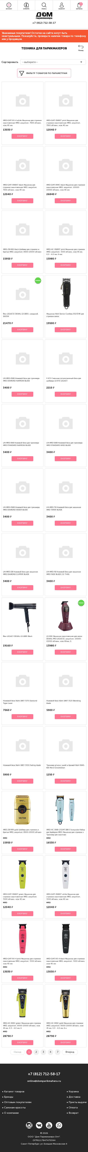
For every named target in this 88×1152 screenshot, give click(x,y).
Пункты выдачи (78, 1102)
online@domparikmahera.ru (44, 1081)
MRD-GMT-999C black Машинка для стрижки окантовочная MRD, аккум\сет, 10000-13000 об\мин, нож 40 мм (65, 187)
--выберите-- (30, 62)
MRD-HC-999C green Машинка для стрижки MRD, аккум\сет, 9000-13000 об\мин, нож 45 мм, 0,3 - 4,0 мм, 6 (22, 1025)
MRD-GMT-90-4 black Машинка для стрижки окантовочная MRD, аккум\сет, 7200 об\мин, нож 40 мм (65, 961)
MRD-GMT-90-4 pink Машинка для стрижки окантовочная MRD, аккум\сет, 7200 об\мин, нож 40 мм (22, 961)
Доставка (74, 1096)
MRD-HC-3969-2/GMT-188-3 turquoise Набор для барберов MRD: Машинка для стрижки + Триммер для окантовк (65, 832)
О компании (11, 1112)
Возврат (74, 1112)
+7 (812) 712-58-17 (44, 22)
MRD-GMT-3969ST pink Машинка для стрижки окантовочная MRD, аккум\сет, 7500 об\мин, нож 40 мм (63, 122)
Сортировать (9, 62)
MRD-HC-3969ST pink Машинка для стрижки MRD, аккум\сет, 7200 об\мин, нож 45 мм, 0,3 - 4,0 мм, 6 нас (65, 251)
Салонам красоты (15, 1107)
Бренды (8, 1096)
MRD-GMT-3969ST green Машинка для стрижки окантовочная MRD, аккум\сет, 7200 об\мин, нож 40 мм (20, 896)
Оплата (73, 1107)
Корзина (74, 1091)
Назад (80, 50)
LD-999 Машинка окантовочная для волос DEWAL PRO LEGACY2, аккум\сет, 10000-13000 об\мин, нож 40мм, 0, (64, 638)
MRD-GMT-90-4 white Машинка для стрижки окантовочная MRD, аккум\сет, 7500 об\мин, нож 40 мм (22, 122)
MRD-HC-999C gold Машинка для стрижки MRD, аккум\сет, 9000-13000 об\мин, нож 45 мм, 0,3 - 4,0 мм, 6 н (64, 1025)
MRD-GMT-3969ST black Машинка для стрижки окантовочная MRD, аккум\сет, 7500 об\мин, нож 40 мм (20, 187)
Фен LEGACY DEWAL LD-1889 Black (17, 636)
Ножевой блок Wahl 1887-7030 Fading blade (22, 765)
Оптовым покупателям (17, 1102)
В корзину (22, 136)
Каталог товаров (14, 1091)
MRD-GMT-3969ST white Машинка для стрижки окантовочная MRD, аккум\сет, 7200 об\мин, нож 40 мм (63, 896)
